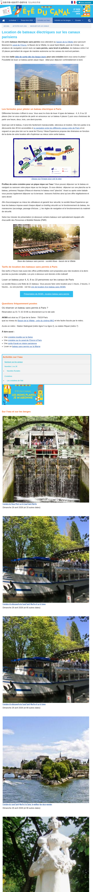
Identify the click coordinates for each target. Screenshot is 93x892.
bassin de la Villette (64, 42)
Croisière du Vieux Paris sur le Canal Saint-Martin (20, 504)
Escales (78, 20)
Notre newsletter (85, 2)
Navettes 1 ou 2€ (10, 366)
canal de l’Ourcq (19, 45)
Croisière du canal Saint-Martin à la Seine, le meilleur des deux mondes (27, 805)
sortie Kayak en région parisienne (22, 343)
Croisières (8, 376)
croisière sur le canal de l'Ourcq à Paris (25, 340)
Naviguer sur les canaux (13, 362)
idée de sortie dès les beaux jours (30, 57)
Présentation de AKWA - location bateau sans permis (46, 294)
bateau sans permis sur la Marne (26, 346)
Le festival (12, 20)
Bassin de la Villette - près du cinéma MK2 (36, 321)
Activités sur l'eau (44, 20)
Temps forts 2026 (27, 20)
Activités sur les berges (62, 20)
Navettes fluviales (13, 371)
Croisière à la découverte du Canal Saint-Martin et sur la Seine (24, 604)
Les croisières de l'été (15, 381)
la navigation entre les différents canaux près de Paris (57, 128)
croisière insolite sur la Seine (20, 337)
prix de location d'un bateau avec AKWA (48, 287)
